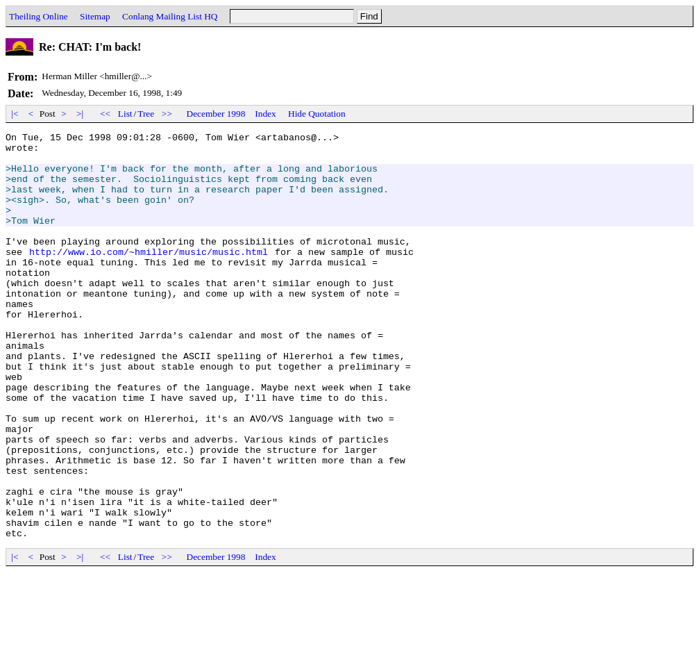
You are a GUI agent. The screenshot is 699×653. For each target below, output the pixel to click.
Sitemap (95, 16)
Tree (145, 113)
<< (105, 113)
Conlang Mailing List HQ (169, 16)
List (125, 113)
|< (15, 113)
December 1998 (216, 113)
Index (265, 113)
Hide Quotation (317, 113)
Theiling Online (38, 16)
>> (167, 113)
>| (80, 113)
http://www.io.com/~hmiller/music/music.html (148, 276)
